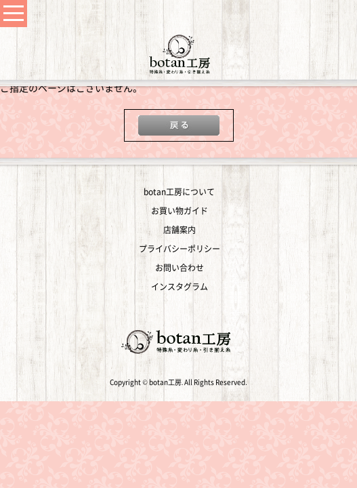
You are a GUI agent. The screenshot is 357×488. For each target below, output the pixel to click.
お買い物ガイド (179, 211)
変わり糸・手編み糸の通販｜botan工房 (179, 54)
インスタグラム (179, 287)
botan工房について (179, 192)
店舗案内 (179, 230)
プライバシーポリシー (179, 249)
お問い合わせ (179, 268)
